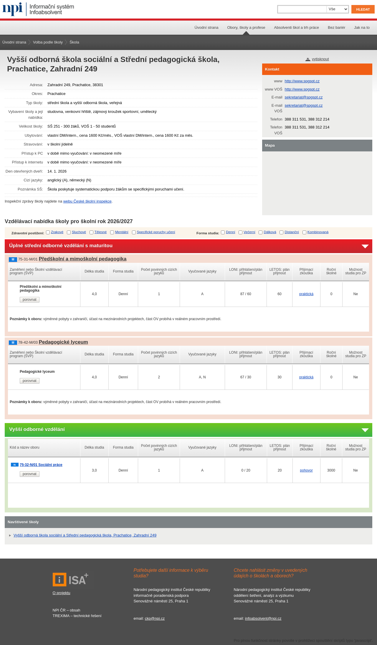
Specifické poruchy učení (156, 232)
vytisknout (320, 59)
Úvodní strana (206, 27)
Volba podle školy (48, 42)
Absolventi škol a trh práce (296, 27)
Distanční (292, 232)
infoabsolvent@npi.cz (263, 618)
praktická (306, 294)
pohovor (306, 470)
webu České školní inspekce (87, 201)
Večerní (249, 232)
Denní (230, 232)
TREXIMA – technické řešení (77, 616)
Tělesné (101, 232)
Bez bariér (336, 27)
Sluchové (79, 232)
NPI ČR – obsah (66, 610)
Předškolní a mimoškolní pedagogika (83, 259)
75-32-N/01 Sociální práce (41, 465)
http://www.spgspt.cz (302, 81)
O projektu (61, 593)
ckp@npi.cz (155, 618)
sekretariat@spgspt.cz (304, 97)
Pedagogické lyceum (63, 342)
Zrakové (57, 232)
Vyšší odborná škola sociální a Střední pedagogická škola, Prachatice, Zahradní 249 (85, 535)
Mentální (121, 232)
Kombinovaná (317, 232)
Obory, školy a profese (246, 27)
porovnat (30, 300)
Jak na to (362, 27)
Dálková (270, 232)
